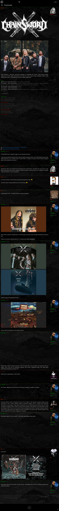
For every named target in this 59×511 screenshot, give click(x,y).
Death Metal (45, 497)
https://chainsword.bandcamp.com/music (11, 149)
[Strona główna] (2, 2)
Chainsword (8, 5)
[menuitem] (58, 501)
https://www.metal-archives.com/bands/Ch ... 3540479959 (14, 147)
